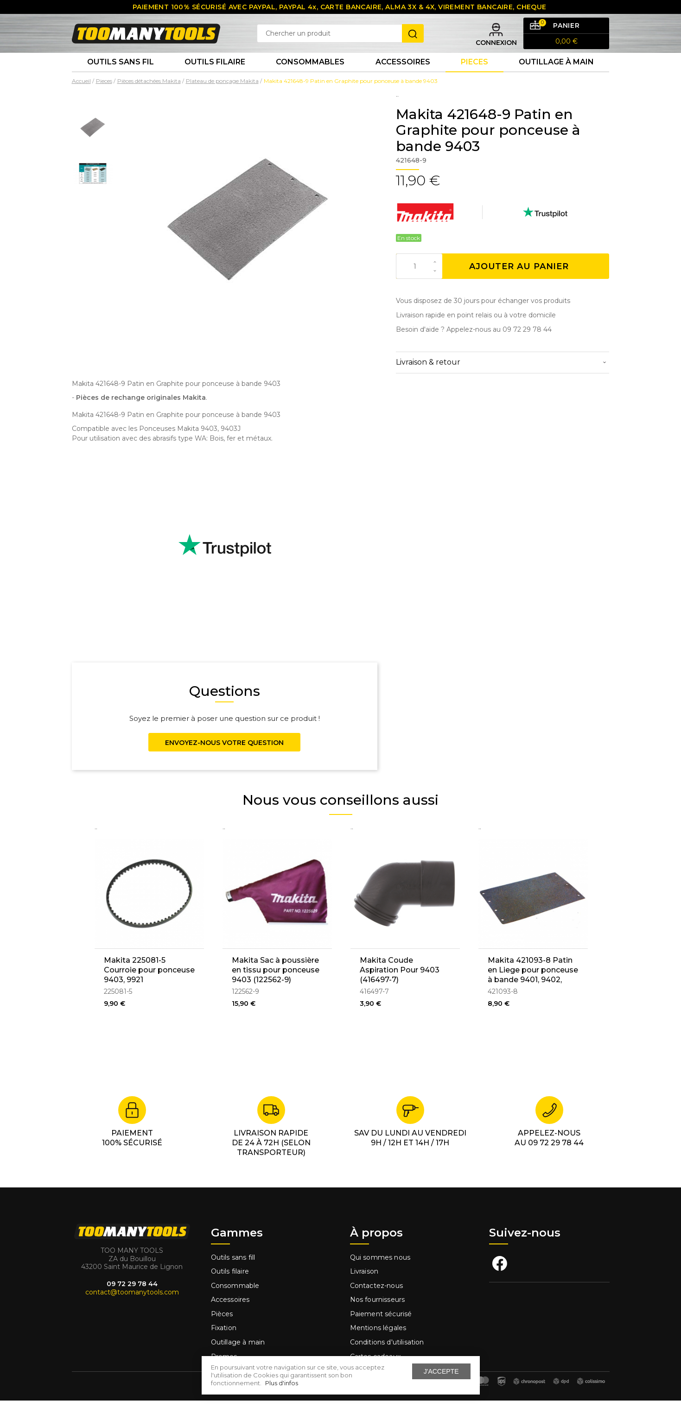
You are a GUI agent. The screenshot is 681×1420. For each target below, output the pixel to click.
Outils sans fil (120, 78)
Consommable (235, 1305)
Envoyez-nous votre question (224, 762)
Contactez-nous (376, 1305)
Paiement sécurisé (381, 1333)
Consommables (310, 78)
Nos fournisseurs (377, 1319)
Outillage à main (556, 78)
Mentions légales (379, 1347)
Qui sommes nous (380, 1276)
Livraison (364, 1291)
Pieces (474, 78)
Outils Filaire (215, 78)
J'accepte (441, 1371)
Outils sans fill (233, 1276)
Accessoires (403, 78)
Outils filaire (230, 1291)
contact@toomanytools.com (132, 1311)
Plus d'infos (281, 1383)
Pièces (222, 1333)
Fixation (223, 1347)
